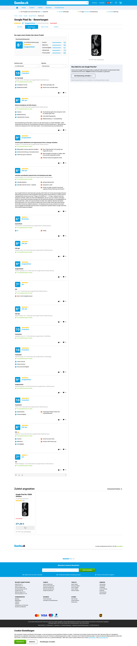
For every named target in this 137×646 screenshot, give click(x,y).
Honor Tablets (74, 589)
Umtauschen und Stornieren (21, 605)
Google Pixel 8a (32, 15)
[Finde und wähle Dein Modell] (68, 3)
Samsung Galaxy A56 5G (21, 589)
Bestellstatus (18, 600)
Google (25, 15)
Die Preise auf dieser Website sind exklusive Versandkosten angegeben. (92, 621)
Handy (24, 7)
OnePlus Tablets (75, 590)
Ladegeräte (102, 587)
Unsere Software (75, 600)
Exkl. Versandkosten (99, 59)
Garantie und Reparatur (20, 606)
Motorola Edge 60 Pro (20, 592)
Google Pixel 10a (19, 590)
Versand (17, 603)
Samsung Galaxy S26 (20, 587)
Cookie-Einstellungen (66, 625)
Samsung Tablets (75, 585)
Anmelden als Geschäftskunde (50, 600)
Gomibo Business (47, 599)
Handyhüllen (103, 584)
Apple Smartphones (48, 584)
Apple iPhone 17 (19, 584)
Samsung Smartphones (48, 585)
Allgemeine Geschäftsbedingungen (80, 625)
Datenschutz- (92, 637)
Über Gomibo (74, 599)
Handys (45, 582)
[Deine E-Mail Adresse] (60, 570)
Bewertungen (41, 15)
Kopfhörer (102, 590)
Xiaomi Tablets (74, 587)
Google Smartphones (48, 590)
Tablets (40, 7)
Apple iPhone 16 (19, 585)
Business (48, 7)
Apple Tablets (74, 584)
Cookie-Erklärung (103, 637)
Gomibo (73, 597)
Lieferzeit (17, 602)
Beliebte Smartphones (22, 582)
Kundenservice (59, 7)
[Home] (17, 8)
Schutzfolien (102, 585)
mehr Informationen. (84, 623)
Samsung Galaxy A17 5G (21, 593)
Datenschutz (74, 602)
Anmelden (102, 2)
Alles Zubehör (103, 593)
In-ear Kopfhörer (103, 589)
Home (15, 15)
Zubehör (31, 7)
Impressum (57, 625)
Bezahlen (17, 599)
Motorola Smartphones (48, 589)
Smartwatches (103, 592)
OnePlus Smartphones (48, 587)
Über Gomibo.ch (42, 625)
